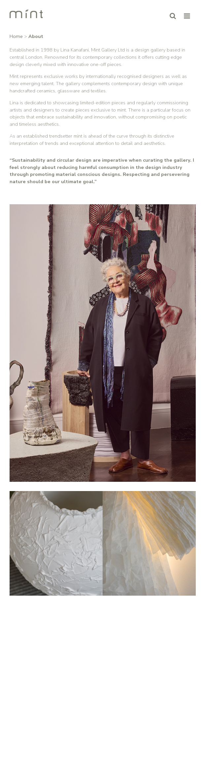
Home (16, 36)
